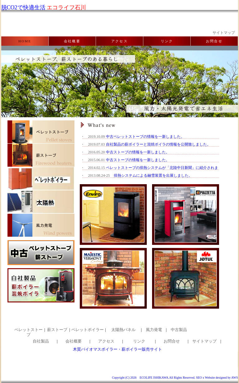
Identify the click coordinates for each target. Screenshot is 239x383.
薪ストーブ (57, 329)
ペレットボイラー (87, 329)
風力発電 (154, 329)
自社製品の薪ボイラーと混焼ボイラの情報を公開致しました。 (158, 144)
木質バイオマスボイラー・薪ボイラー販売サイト (117, 349)
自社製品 (41, 341)
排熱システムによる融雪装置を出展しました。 (153, 175)
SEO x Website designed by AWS (217, 377)
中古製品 (179, 329)
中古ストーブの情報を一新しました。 (138, 152)
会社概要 (72, 41)
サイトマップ (224, 32)
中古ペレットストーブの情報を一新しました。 (145, 136)
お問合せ (214, 41)
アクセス (119, 41)
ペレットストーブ (28, 332)
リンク (167, 41)
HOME (24, 41)
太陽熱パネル (123, 329)
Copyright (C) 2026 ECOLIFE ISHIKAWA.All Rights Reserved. (153, 377)
